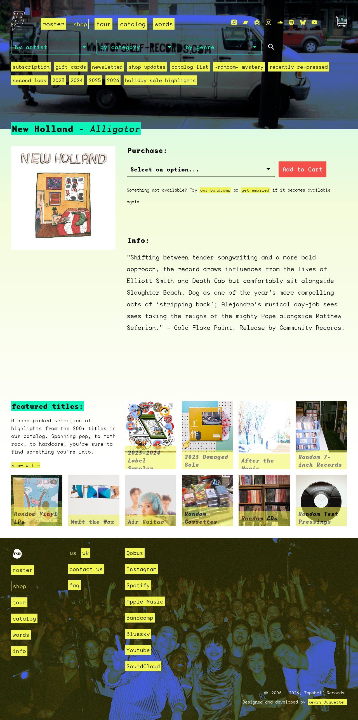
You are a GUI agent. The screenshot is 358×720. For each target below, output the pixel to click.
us (73, 553)
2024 (76, 81)
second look (29, 81)
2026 (113, 81)
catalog (134, 24)
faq (74, 585)
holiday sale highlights (160, 81)
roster (53, 24)
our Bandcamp (215, 191)
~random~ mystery (238, 68)
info (20, 651)
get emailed (255, 191)
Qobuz (135, 553)
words (165, 24)
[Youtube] (314, 23)
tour (104, 24)
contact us (87, 569)
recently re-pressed (298, 68)
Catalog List (189, 68)
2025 (95, 81)
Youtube (139, 650)
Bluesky (139, 634)
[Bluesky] (303, 23)
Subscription (31, 68)
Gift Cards (70, 68)
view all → (27, 466)
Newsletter (107, 68)
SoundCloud (144, 666)
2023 (58, 81)
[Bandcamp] (245, 23)
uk (86, 553)
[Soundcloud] (280, 23)
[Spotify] (291, 23)
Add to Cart (264, 170)
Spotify (139, 585)
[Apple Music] (234, 23)
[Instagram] (268, 23)
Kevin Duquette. (327, 702)
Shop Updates (147, 68)
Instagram (142, 569)
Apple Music (146, 601)
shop (81, 24)
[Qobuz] (257, 23)
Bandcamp (141, 617)
